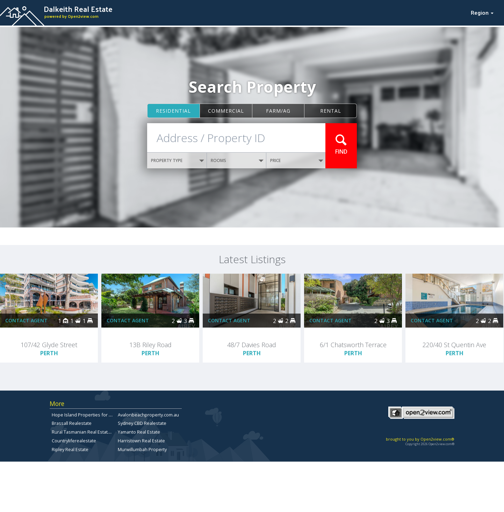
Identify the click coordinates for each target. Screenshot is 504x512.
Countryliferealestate (74, 440)
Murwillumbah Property (142, 449)
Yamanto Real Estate (139, 432)
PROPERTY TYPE (177, 160)
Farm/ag (278, 110)
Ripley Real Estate (70, 449)
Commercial (226, 110)
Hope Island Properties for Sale (85, 415)
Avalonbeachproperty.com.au (148, 415)
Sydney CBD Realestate (142, 423)
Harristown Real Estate (141, 440)
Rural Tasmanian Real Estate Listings (89, 432)
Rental (330, 110)
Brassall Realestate (72, 423)
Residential (173, 110)
